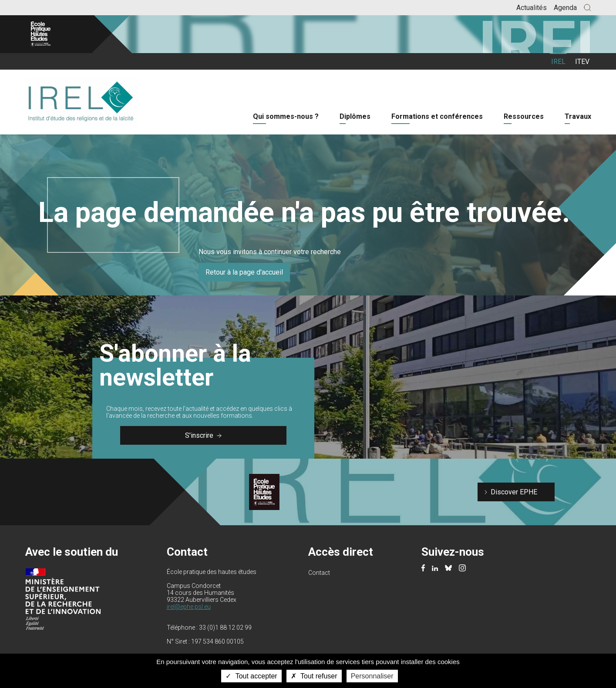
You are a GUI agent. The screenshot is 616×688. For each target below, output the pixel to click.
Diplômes (355, 116)
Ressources (524, 116)
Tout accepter (251, 676)
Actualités (531, 7)
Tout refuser (314, 676)
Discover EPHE (514, 492)
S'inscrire (203, 435)
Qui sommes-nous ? (286, 116)
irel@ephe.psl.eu (189, 606)
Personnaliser (372, 676)
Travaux (578, 116)
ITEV (582, 61)
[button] (587, 7)
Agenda (565, 7)
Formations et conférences (437, 116)
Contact (319, 572)
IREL (558, 61)
